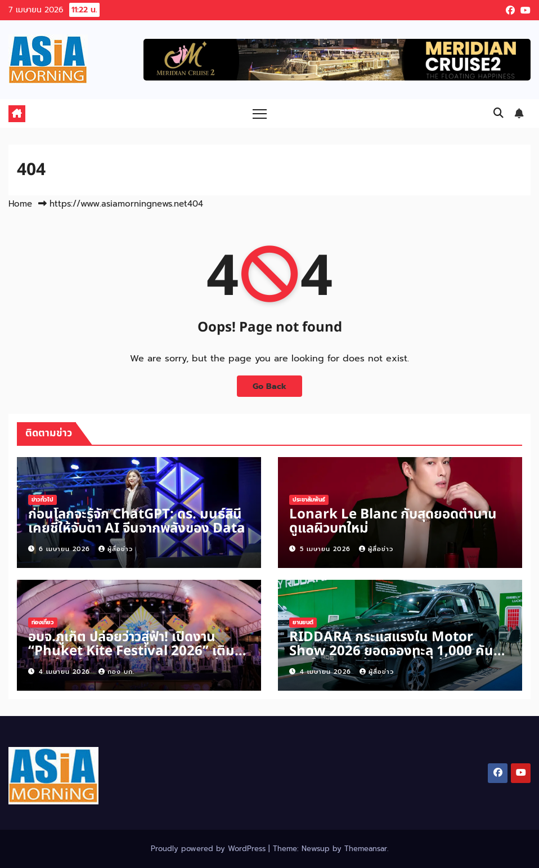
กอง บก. (116, 672)
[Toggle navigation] (259, 113)
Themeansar (365, 848)
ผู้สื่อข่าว (115, 549)
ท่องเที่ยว (43, 622)
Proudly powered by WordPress (209, 848)
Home (20, 204)
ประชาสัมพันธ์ (309, 499)
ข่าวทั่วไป (42, 499)
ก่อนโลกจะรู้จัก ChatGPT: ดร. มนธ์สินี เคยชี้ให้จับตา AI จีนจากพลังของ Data (136, 521)
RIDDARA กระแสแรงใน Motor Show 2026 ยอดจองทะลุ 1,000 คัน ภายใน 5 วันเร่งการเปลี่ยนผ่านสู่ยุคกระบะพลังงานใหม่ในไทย (391, 658)
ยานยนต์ (303, 622)
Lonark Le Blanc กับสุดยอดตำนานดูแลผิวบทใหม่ (393, 521)
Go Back (269, 386)
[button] (498, 113)
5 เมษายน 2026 (326, 549)
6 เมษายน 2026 (66, 549)
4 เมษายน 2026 (66, 672)
